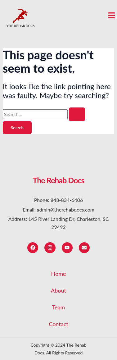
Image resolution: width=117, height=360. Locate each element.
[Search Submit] (77, 114)
